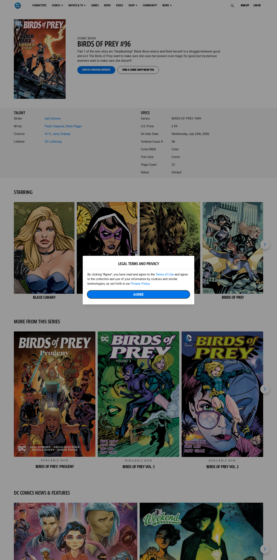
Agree (138, 294)
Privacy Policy (140, 283)
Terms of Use (165, 274)
